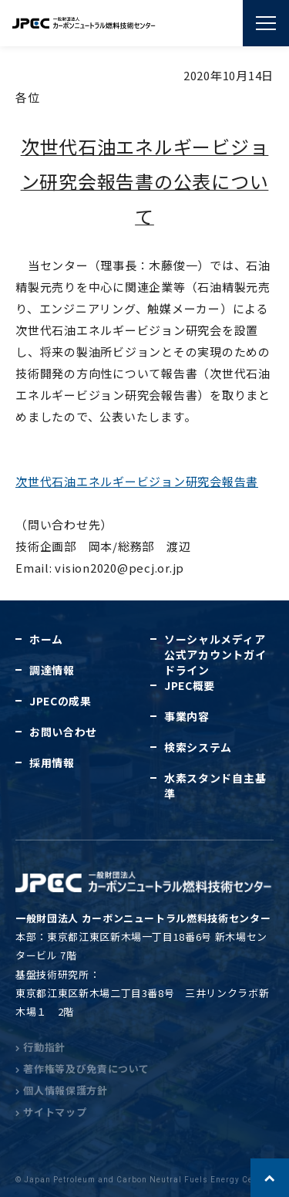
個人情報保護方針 (61, 1090)
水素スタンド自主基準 (215, 785)
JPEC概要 (189, 685)
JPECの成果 (60, 700)
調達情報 (52, 670)
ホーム (46, 639)
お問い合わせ (63, 731)
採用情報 (52, 762)
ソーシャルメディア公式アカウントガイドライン (215, 654)
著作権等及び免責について (82, 1068)
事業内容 (187, 716)
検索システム (198, 747)
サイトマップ (50, 1111)
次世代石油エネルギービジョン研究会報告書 (136, 481)
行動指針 (40, 1047)
